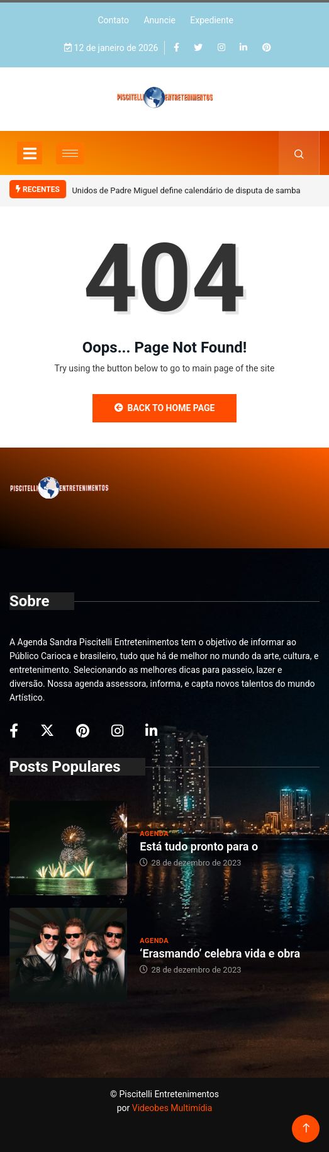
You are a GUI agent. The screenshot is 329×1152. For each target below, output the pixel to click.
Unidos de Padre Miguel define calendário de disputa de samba (186, 190)
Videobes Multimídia (172, 1108)
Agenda (154, 834)
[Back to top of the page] (306, 1128)
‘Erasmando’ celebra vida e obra (220, 953)
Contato (113, 20)
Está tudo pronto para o (199, 846)
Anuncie (159, 20)
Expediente (211, 20)
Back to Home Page (164, 408)
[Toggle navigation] (29, 153)
